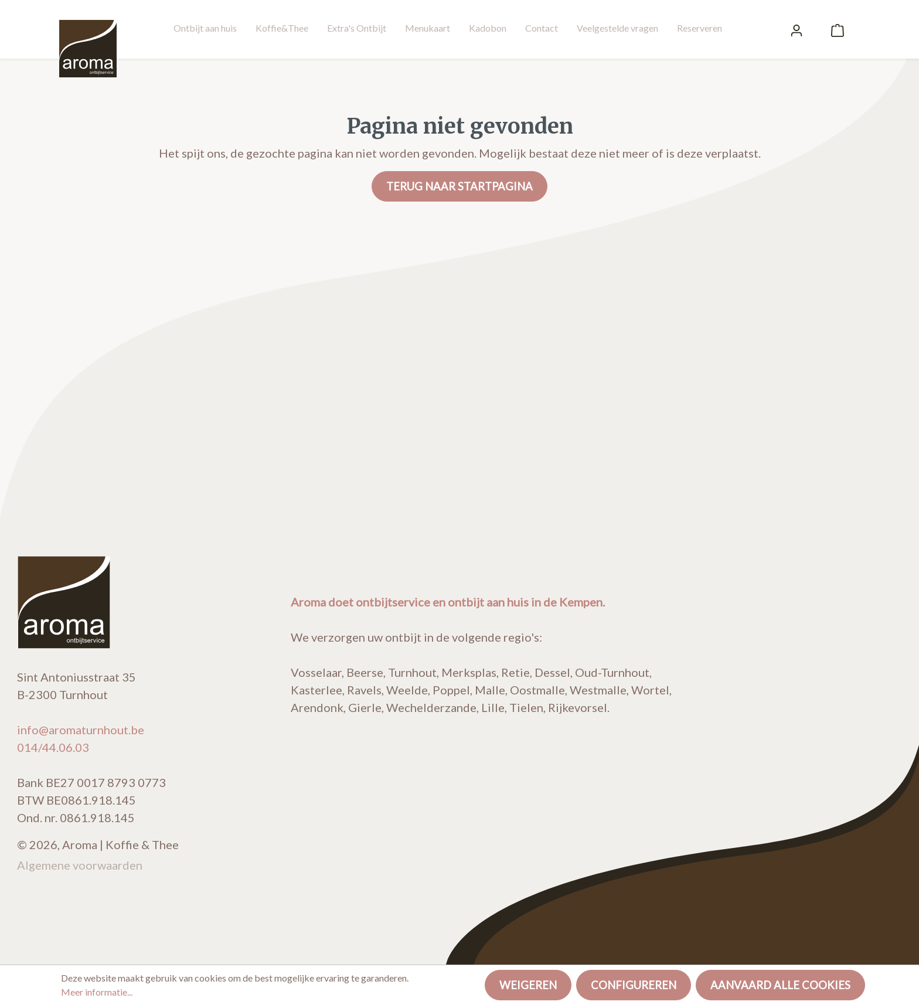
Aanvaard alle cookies (780, 985)
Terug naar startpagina (459, 186)
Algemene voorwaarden (79, 865)
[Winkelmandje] (837, 29)
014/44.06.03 (53, 747)
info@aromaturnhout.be (80, 730)
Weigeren (528, 985)
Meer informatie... (96, 991)
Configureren (633, 985)
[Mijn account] (796, 29)
